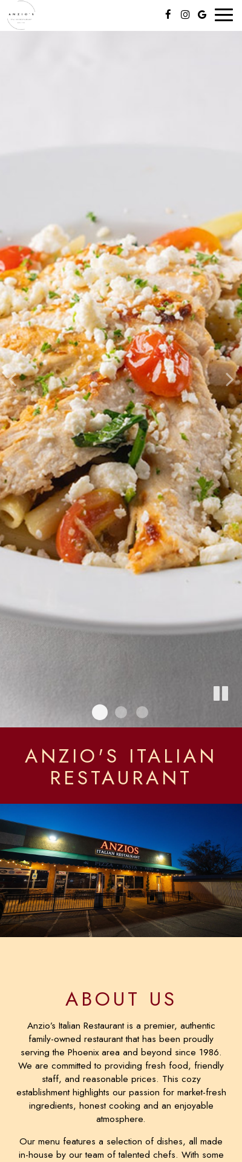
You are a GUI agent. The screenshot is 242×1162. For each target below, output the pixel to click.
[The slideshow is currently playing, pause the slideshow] (221, 694)
